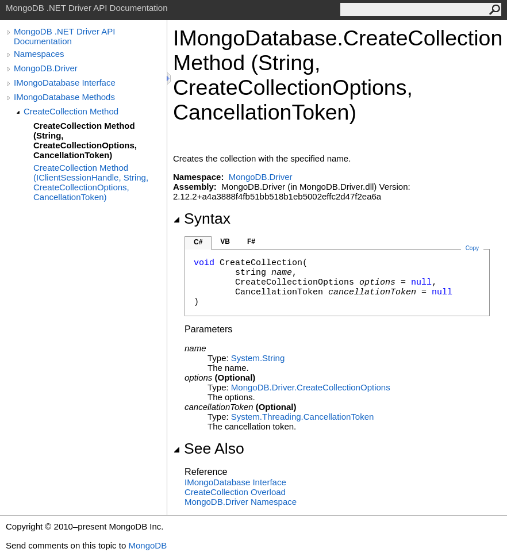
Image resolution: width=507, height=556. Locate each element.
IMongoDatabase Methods (64, 97)
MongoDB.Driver (46, 68)
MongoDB (147, 545)
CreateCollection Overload (235, 492)
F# (251, 241)
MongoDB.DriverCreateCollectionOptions (310, 387)
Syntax (202, 218)
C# (198, 242)
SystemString (258, 358)
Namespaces (39, 54)
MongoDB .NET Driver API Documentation (64, 36)
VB (225, 241)
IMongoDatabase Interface (65, 82)
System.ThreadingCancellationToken (302, 416)
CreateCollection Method (71, 111)
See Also (208, 448)
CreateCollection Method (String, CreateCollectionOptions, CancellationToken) (85, 140)
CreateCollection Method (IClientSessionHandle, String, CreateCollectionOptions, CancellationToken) (90, 182)
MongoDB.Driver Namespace (241, 502)
